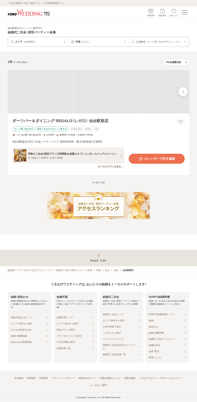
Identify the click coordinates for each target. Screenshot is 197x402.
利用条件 (43, 378)
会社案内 (18, 378)
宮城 (98, 270)
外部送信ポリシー (87, 378)
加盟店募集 (129, 378)
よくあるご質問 (98, 385)
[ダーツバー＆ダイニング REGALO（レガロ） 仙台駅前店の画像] (98, 92)
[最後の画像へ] (183, 91)
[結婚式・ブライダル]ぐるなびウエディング (30, 270)
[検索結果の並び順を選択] (176, 62)
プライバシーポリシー (63, 378)
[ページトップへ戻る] (98, 258)
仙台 (107, 270)
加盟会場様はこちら (110, 378)
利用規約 (31, 378)
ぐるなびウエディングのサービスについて (161, 378)
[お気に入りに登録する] (180, 121)
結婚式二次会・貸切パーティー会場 (74, 270)
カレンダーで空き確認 (157, 158)
